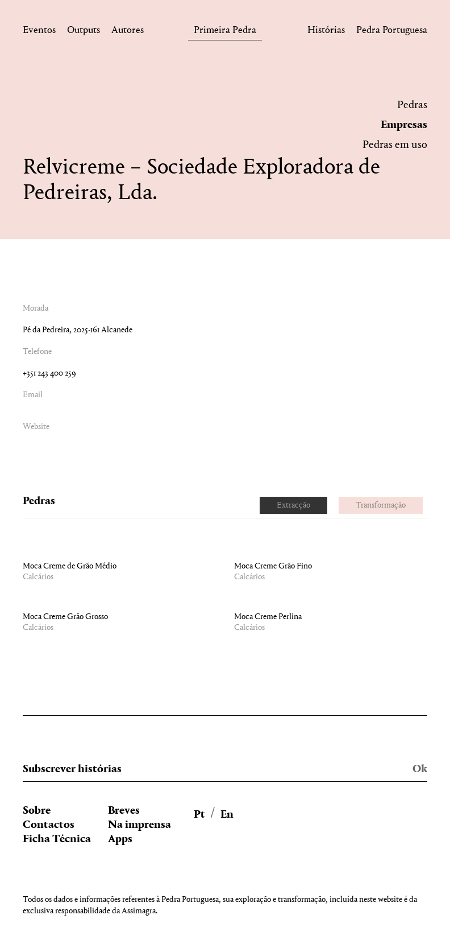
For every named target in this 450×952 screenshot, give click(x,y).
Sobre (37, 811)
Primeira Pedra (225, 32)
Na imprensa (139, 825)
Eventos (39, 32)
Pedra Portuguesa (391, 32)
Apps (120, 839)
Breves (124, 811)
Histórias (326, 32)
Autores (127, 32)
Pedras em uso (395, 145)
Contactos (48, 825)
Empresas (404, 125)
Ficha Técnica (57, 839)
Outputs (83, 32)
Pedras (412, 105)
